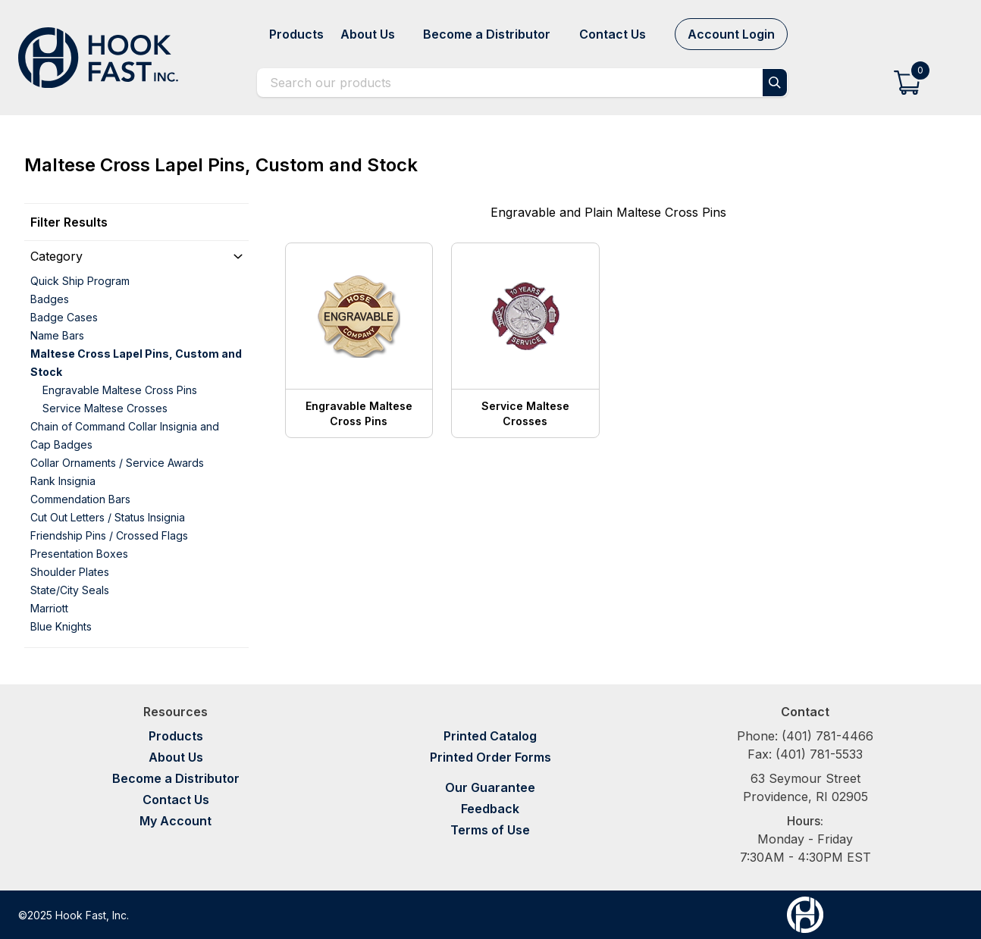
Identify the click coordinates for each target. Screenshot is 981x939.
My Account (175, 820)
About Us (176, 757)
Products (176, 735)
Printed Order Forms (490, 757)
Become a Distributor (176, 778)
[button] (907, 82)
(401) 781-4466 (827, 735)
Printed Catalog (490, 735)
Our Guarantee (490, 787)
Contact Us (176, 799)
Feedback (490, 808)
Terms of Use (490, 829)
